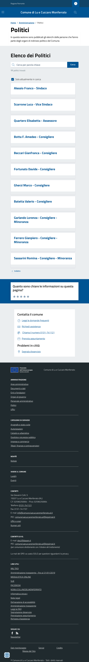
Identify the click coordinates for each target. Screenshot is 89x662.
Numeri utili (16, 525)
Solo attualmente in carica (28, 79)
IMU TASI (15, 568)
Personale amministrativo (22, 401)
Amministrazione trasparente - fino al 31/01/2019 (33, 572)
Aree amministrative (19, 384)
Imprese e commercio (20, 441)
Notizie (14, 460)
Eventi (13, 480)
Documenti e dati (18, 388)
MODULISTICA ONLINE (21, 576)
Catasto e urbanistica (20, 433)
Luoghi (13, 476)
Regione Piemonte (18, 3)
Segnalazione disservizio (21, 612)
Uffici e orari (16, 521)
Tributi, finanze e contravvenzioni (25, 445)
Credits (60, 647)
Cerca (72, 64)
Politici (13, 405)
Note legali (15, 597)
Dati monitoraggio (18, 647)
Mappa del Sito (28, 651)
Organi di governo (18, 396)
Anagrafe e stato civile (20, 424)
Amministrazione (26, 22)
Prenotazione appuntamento (23, 615)
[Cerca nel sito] (74, 12)
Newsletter (16, 636)
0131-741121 (25, 505)
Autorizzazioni (17, 428)
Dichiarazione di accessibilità (23, 602)
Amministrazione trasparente (23, 605)
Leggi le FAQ (16, 609)
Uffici (13, 409)
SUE (12, 581)
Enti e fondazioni (18, 392)
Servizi (41, 647)
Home (13, 22)
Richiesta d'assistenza (20, 618)
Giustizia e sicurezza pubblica (23, 437)
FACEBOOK (16, 585)
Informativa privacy (19, 593)
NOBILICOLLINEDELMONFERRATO (26, 589)
